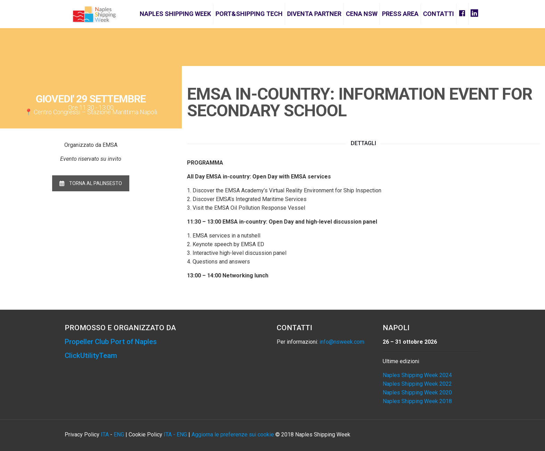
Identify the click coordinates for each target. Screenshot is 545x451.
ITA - (170, 434)
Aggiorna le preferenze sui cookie (233, 434)
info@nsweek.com (341, 342)
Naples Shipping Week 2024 (417, 375)
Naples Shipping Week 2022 (417, 384)
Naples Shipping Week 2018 (417, 401)
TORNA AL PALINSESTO (90, 183)
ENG (119, 434)
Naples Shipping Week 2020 (417, 392)
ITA (105, 434)
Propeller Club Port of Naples (113, 341)
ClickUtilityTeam (91, 355)
